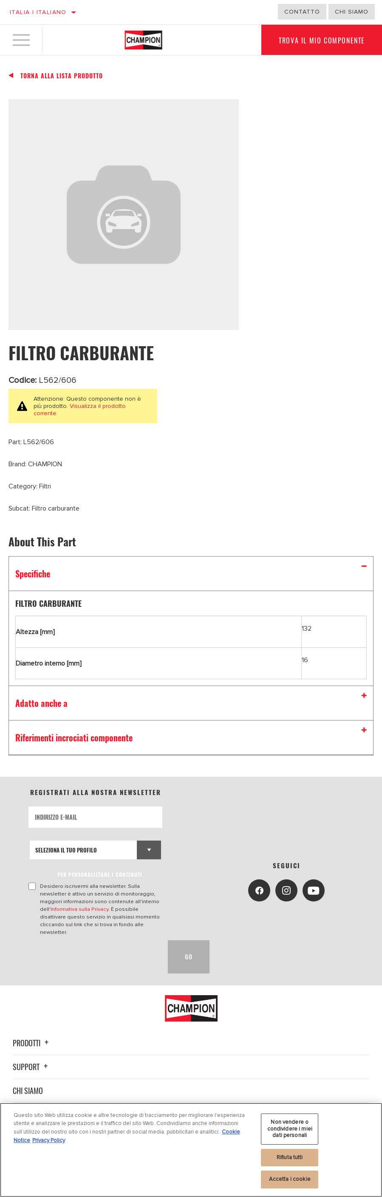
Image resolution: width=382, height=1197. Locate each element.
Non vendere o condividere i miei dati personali (289, 1129)
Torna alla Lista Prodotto (61, 76)
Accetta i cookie (290, 1179)
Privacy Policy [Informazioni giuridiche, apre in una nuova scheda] (48, 1140)
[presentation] (93, 956)
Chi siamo (28, 1090)
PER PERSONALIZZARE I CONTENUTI (99, 874)
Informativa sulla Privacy (79, 909)
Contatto (302, 11)
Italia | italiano (38, 12)
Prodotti (32, 1042)
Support (31, 1066)
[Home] (143, 40)
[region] (191, 1150)
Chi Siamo (351, 11)
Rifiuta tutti (290, 1157)
